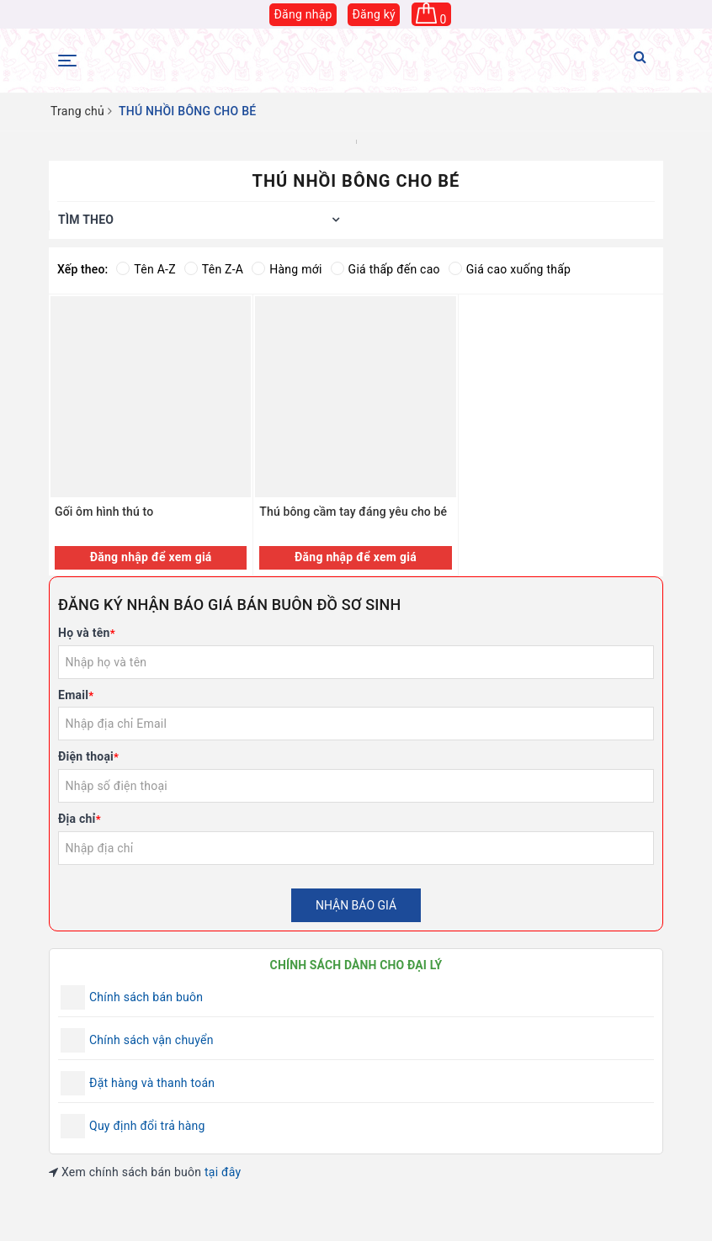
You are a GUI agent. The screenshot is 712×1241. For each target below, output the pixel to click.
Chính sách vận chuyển (151, 1040)
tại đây (223, 1172)
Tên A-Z (145, 269)
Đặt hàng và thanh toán (152, 1083)
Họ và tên (86, 632)
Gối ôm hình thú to (104, 511)
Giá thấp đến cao (385, 269)
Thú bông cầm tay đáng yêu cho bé (353, 511)
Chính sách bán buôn (146, 997)
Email (75, 695)
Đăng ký (374, 14)
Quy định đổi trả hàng (147, 1125)
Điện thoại (88, 756)
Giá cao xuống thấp (510, 269)
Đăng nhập (303, 14)
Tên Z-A (213, 269)
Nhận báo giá (356, 905)
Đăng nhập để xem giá (151, 557)
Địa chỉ (79, 818)
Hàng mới (286, 269)
